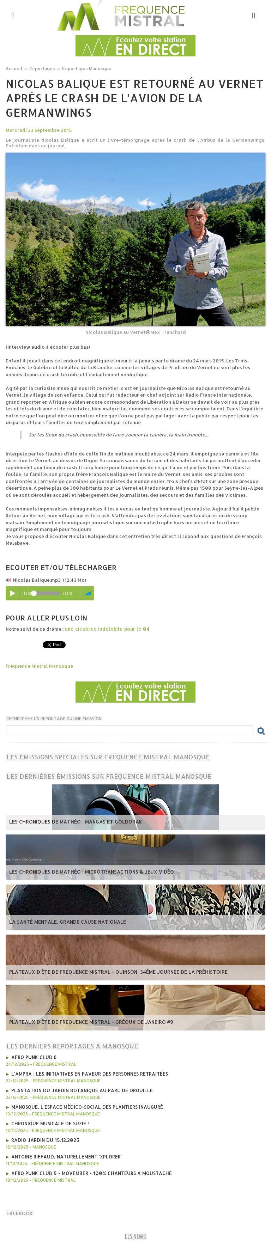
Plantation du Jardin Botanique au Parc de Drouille (80, 1089)
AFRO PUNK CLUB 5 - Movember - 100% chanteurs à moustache (88, 1170)
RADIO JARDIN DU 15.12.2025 (44, 1137)
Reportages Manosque (83, 68)
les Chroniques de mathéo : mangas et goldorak (71, 821)
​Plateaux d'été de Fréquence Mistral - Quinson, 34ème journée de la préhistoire (112, 971)
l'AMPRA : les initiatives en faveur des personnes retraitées (87, 1073)
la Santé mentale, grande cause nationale (64, 921)
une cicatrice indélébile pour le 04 (105, 628)
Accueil (14, 68)
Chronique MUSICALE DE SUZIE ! (49, 1121)
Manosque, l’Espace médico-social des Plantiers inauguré (85, 1105)
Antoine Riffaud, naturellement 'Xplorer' (65, 1154)
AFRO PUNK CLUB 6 (33, 1056)
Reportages (41, 68)
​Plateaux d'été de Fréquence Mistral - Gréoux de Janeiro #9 (86, 1021)
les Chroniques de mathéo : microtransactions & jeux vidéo (86, 871)
